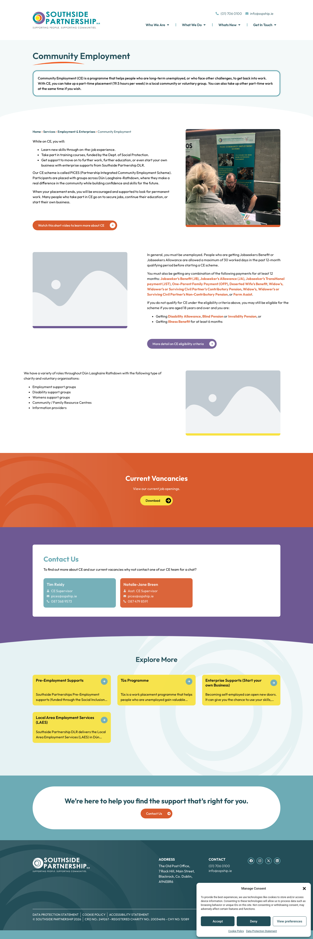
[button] (304, 888)
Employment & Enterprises (69, 132)
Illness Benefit (297, 321)
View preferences (289, 921)
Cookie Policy (236, 931)
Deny (253, 921)
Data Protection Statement (261, 931)
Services (42, 132)
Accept (218, 921)
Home (29, 132)
